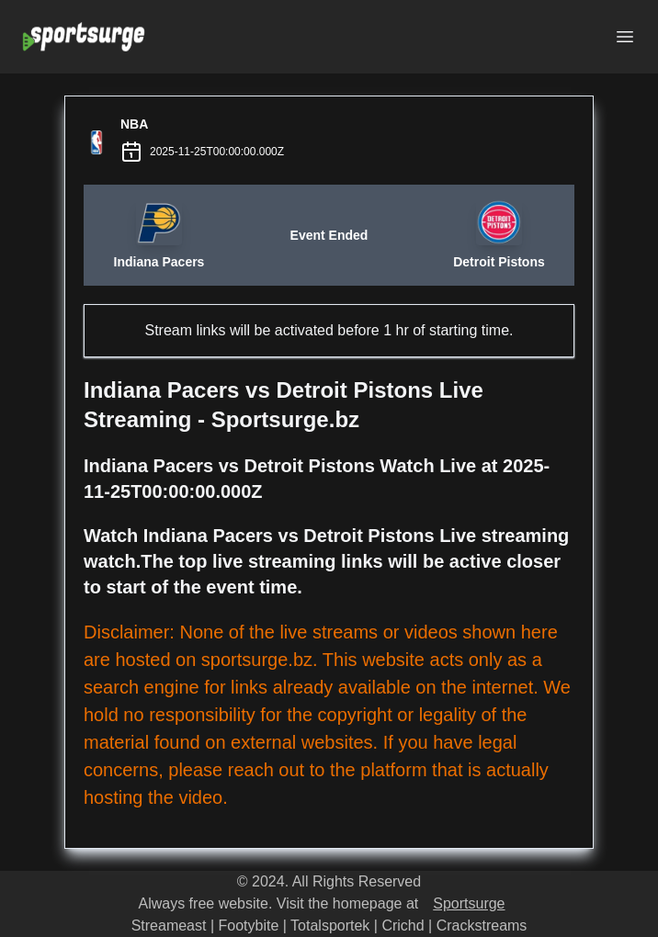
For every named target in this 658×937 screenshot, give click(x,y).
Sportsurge (469, 903)
